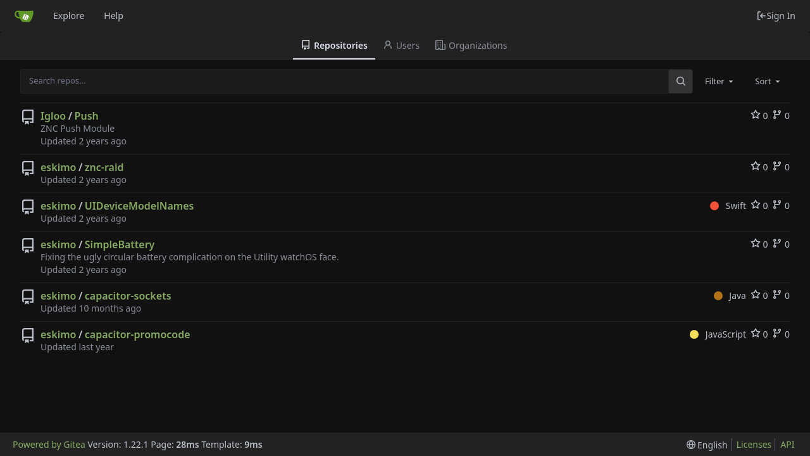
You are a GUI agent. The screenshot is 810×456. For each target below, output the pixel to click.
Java (730, 295)
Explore (68, 16)
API (787, 444)
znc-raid (104, 167)
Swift (728, 206)
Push (87, 116)
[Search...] (680, 81)
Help (113, 16)
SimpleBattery (120, 244)
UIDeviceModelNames (139, 206)
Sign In (775, 16)
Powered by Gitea (49, 444)
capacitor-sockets (128, 295)
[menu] (707, 445)
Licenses (754, 444)
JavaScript (718, 334)
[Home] (24, 15)
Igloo (53, 116)
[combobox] (720, 81)
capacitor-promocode (137, 334)
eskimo (58, 167)
